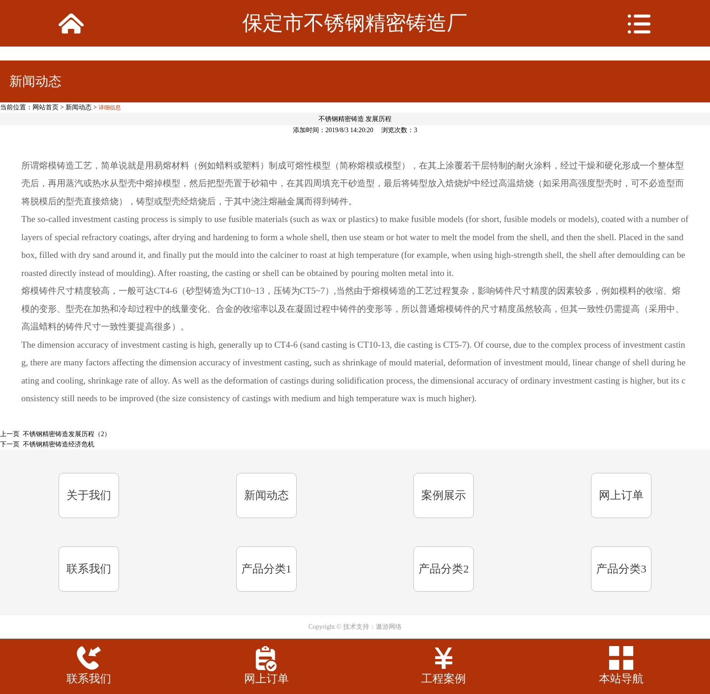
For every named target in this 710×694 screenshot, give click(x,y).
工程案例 (443, 679)
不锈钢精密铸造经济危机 (58, 444)
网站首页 (46, 107)
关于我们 (88, 495)
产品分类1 (266, 569)
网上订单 (621, 495)
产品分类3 (621, 569)
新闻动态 (79, 107)
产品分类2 (443, 569)
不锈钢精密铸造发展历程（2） (67, 434)
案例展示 (443, 495)
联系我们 (88, 569)
